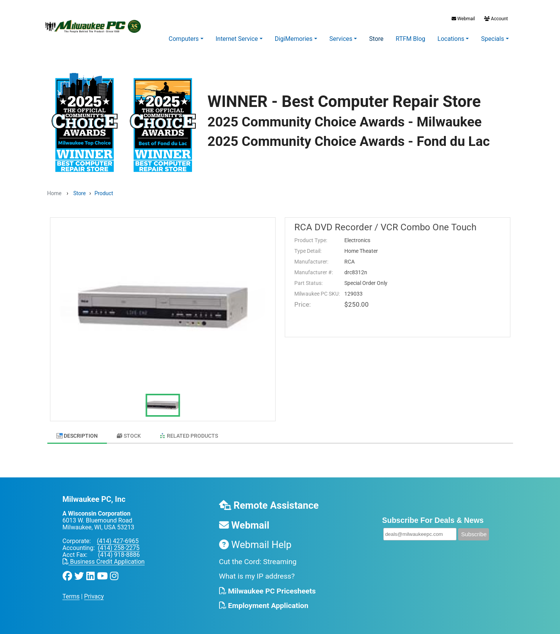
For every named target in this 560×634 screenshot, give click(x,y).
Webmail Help (255, 541)
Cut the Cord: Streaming (258, 557)
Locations (450, 38)
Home (54, 193)
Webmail (463, 18)
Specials (492, 38)
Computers (184, 38)
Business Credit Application (104, 558)
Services (340, 38)
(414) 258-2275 (118, 544)
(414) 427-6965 (118, 537)
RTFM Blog (411, 38)
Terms (71, 593)
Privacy (94, 593)
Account (495, 18)
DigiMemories (294, 38)
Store (376, 38)
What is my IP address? (257, 572)
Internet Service (237, 38)
